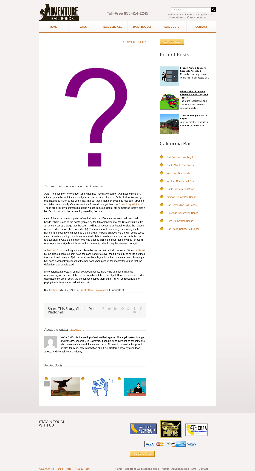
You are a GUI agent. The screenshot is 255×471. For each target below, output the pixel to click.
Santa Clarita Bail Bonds (180, 165)
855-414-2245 (136, 13)
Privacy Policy (82, 468)
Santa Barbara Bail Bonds (181, 189)
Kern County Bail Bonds (180, 221)
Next (141, 41)
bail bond (52, 250)
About (165, 468)
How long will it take (131, 204)
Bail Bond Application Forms (142, 468)
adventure (52, 290)
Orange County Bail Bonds (181, 197)
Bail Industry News (84, 290)
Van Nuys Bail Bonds (178, 173)
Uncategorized (101, 290)
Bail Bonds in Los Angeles (181, 157)
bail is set (140, 250)
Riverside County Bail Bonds (182, 213)
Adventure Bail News (183, 468)
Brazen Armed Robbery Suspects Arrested (193, 69)
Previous (130, 41)
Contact (203, 468)
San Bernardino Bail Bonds (182, 205)
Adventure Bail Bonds (51, 468)
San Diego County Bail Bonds (183, 229)
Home (118, 468)
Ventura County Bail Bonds (181, 181)
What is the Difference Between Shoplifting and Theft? (194, 94)
